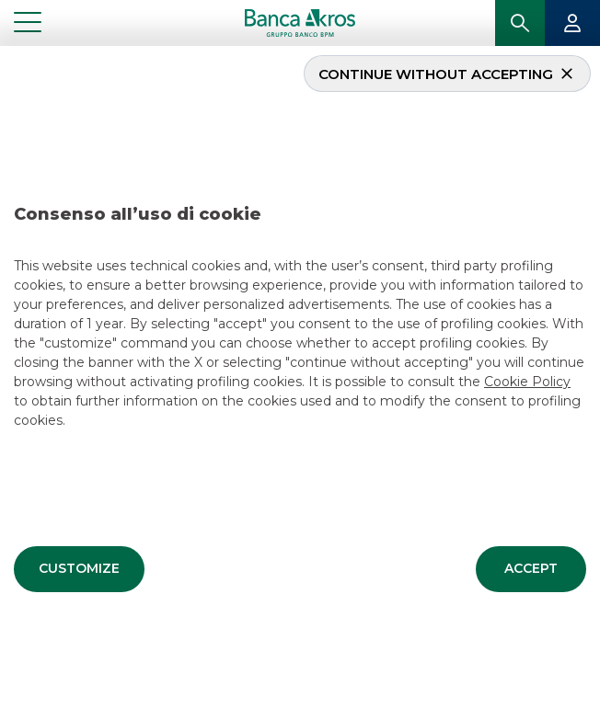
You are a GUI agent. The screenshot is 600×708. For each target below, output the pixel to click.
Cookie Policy (527, 379)
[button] (79, 567)
